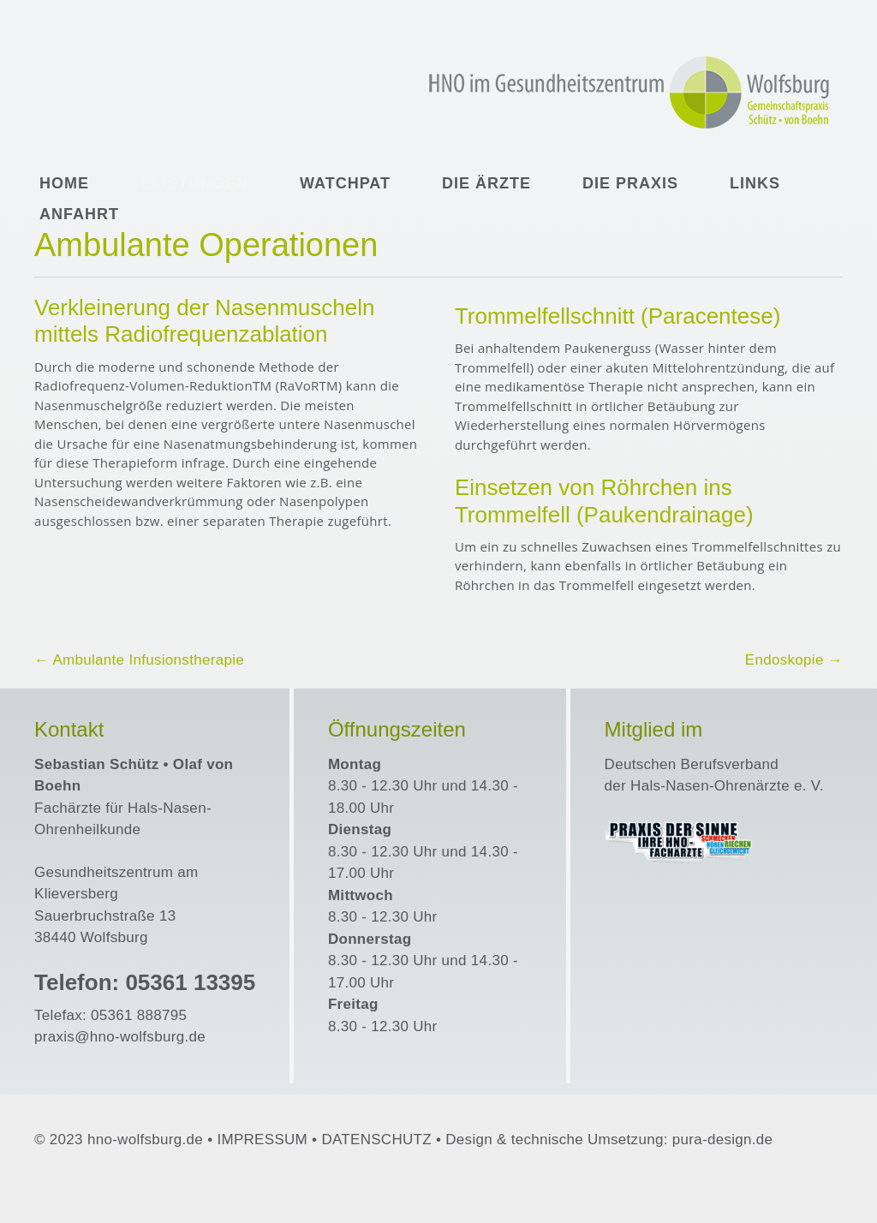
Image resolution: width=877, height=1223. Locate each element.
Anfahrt (79, 214)
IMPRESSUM (262, 1139)
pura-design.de (722, 1139)
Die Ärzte (486, 183)
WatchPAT (345, 183)
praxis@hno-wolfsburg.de (120, 1037)
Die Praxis (630, 183)
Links (755, 183)
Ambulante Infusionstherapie (139, 660)
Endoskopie (794, 660)
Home (64, 183)
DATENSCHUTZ (376, 1139)
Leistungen (194, 183)
